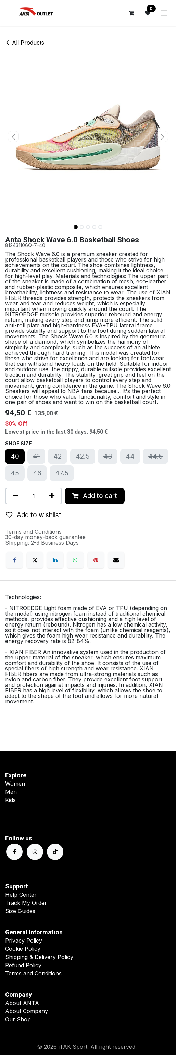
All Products (24, 42)
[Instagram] (35, 852)
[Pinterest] (96, 560)
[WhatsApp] (75, 560)
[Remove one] (15, 496)
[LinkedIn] (55, 560)
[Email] (116, 560)
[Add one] (52, 496)
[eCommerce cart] (131, 13)
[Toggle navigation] (164, 13)
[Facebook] (14, 560)
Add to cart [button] (94, 496)
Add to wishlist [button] (33, 515)
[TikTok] (55, 852)
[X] (35, 560)
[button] (13, 136)
